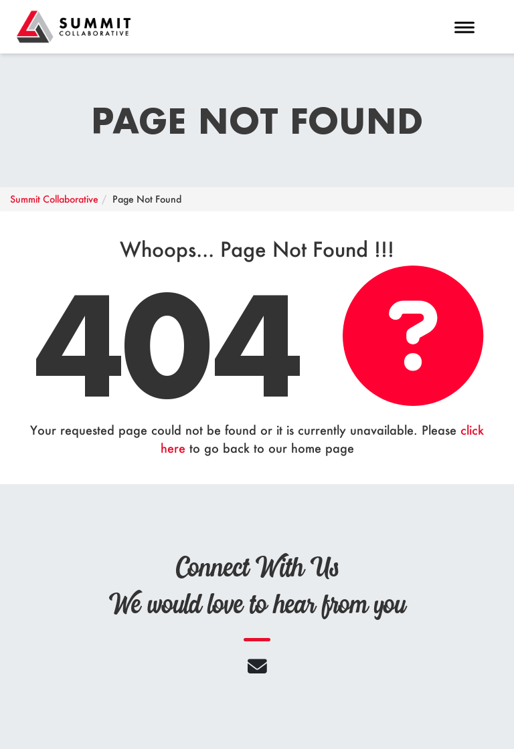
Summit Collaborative (54, 199)
